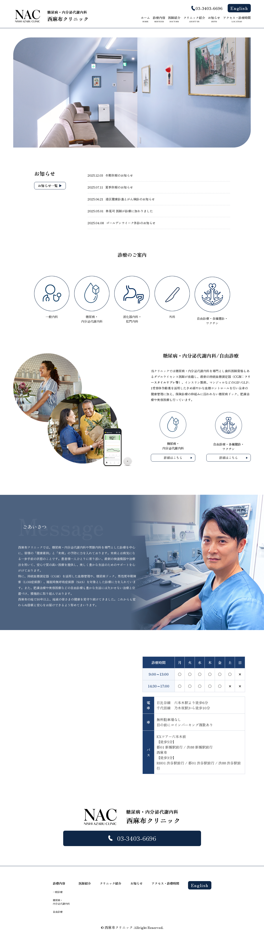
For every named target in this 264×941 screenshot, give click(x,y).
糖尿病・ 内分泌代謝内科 (61, 902)
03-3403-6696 (209, 8)
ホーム (145, 19)
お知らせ (214, 19)
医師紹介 (174, 19)
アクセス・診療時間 (237, 19)
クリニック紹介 (194, 19)
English (239, 8)
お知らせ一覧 (48, 185)
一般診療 (58, 892)
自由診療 (58, 911)
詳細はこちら (173, 457)
